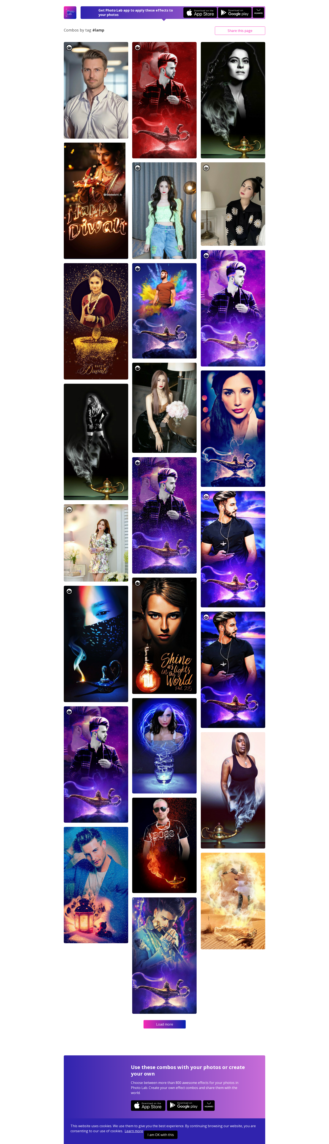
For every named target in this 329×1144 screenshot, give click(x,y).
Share (240, 30)
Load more (164, 1024)
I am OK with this (161, 1134)
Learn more (134, 1131)
